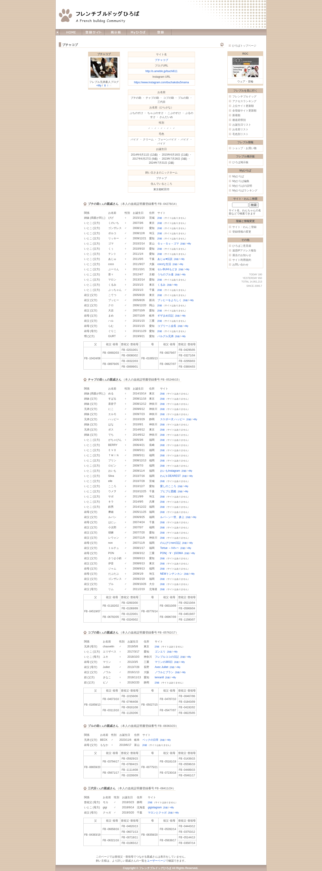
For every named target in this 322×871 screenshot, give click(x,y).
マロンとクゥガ (157, 812)
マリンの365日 (164, 661)
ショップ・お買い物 (244, 148)
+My (98, 85)
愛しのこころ (168, 486)
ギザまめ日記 (165, 315)
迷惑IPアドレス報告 (244, 250)
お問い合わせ (240, 264)
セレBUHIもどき (167, 269)
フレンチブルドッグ (244, 96)
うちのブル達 (165, 274)
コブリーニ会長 (166, 325)
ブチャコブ (104, 54)
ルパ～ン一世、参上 (172, 517)
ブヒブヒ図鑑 (168, 491)
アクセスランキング (244, 101)
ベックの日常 (150, 739)
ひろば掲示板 (240, 162)
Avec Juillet (161, 667)
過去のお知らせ (241, 255)
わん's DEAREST (170, 475)
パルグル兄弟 (165, 336)
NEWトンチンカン (171, 573)
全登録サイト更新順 (244, 110)
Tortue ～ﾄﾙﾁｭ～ (169, 548)
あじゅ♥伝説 (164, 259)
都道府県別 (239, 120)
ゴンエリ (160, 651)
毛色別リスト (240, 134)
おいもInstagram (170, 470)
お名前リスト (240, 129)
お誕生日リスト (241, 124)
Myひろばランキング (244, 190)
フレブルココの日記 (167, 656)
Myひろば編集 (240, 181)
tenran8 (159, 677)
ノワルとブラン (164, 672)
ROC (245, 53)
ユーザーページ (156, 860)
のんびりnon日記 (170, 542)
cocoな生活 (164, 264)
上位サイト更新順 (243, 105)
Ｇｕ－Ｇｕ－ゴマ (168, 243)
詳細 (159, 218)
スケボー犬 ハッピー (172, 419)
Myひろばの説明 (242, 185)
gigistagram (155, 807)
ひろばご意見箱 (241, 245)
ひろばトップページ (244, 45)
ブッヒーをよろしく (169, 300)
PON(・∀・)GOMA (171, 553)
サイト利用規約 (241, 259)
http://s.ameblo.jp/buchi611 (161, 71)
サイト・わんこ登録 (244, 227)
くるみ (161, 284)
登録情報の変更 (241, 231)
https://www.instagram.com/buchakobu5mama (161, 82)
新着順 (236, 115)
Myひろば (238, 176)
